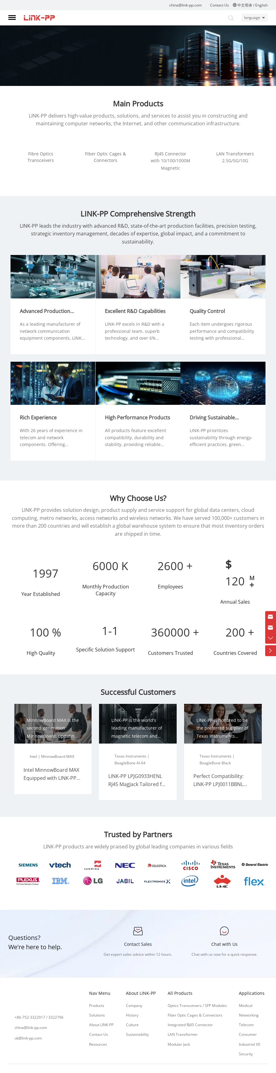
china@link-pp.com (185, 5)
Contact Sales (138, 930)
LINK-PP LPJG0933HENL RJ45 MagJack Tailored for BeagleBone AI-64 (137, 770)
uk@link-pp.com (28, 1024)
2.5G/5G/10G (235, 160)
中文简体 (244, 5)
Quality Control (211, 301)
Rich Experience (42, 403)
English (261, 5)
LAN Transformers (235, 154)
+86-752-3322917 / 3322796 (39, 1003)
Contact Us (219, 5)
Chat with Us (224, 930)
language (250, 17)
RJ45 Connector (170, 154)
